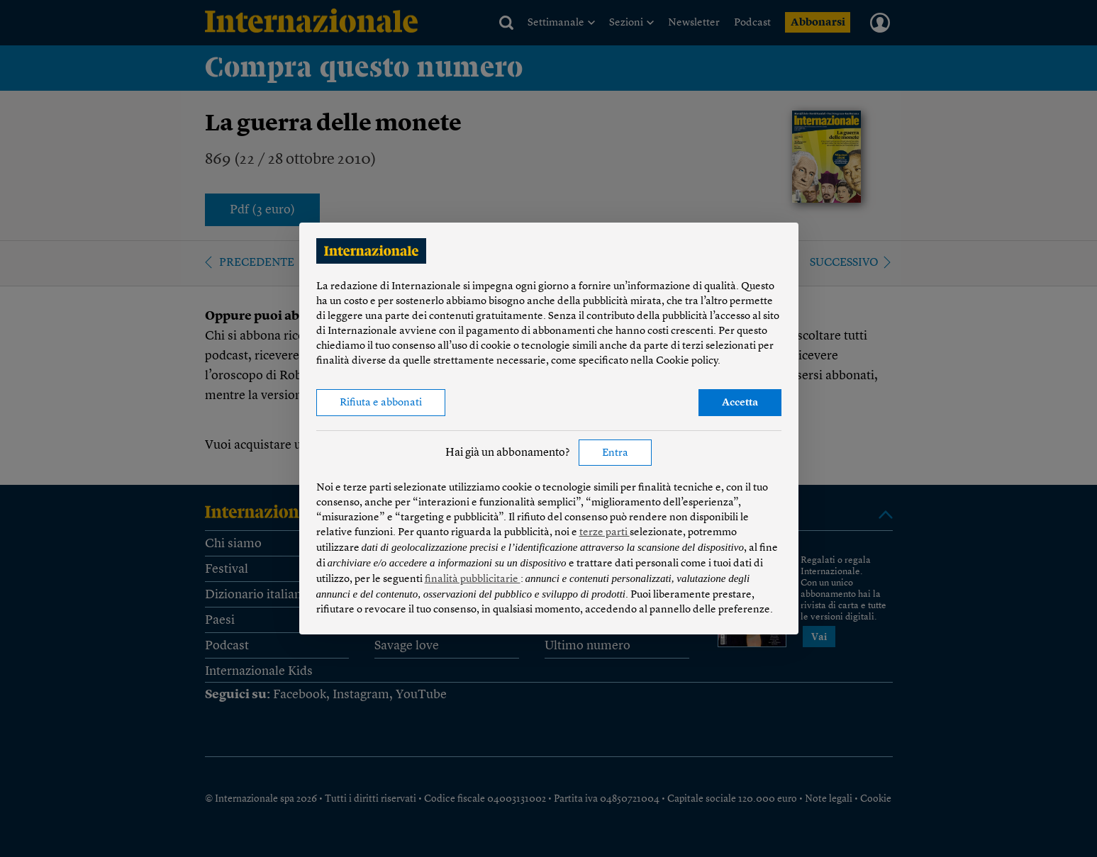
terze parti (604, 532)
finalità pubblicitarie (472, 579)
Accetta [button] (740, 403)
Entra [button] (615, 453)
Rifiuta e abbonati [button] (381, 403)
